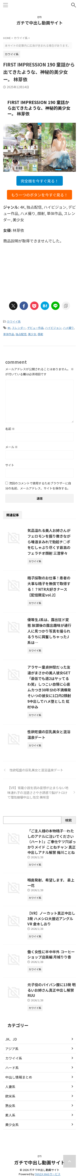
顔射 (40, 334)
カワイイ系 (14, 321)
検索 (68, 820)
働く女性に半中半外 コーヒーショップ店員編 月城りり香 (51, 954)
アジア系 (12, 1048)
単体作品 (8, 334)
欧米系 (10, 1096)
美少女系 (12, 1124)
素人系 (10, 1115)
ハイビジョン (53, 328)
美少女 (32, 334)
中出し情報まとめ (18, 1077)
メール (11, 447)
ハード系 (12, 1067)
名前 (10, 429)
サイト (9, 465)
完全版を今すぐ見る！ (40, 181)
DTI (40, 1156)
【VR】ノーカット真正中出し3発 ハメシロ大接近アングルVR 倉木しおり (51, 918)
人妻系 (10, 1086)
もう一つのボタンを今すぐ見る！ (39, 194)
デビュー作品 (35, 328)
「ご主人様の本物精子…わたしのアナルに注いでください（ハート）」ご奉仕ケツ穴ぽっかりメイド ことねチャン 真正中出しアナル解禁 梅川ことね (51, 841)
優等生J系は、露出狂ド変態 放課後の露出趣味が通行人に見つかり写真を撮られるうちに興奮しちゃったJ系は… (49, 631)
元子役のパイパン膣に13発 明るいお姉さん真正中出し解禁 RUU (51, 990)
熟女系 (10, 1105)
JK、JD (11, 1039)
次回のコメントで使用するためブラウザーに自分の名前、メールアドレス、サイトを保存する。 (38, 485)
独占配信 (21, 334)
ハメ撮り (68, 328)
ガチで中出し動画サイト (39, 23)
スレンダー (19, 328)
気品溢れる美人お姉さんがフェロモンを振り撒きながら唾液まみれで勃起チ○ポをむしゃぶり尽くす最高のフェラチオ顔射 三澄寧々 (48, 542)
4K (9, 328)
